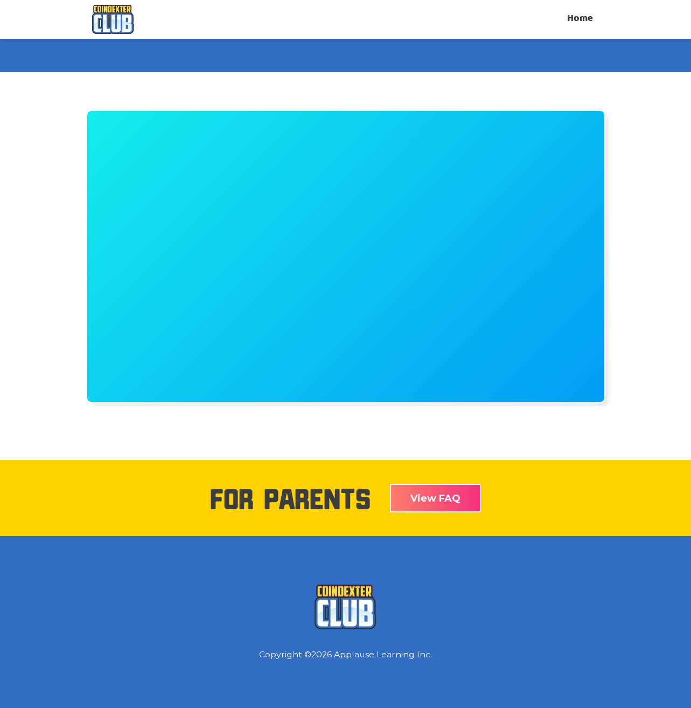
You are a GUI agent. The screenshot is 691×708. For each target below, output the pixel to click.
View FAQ (435, 498)
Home (580, 18)
